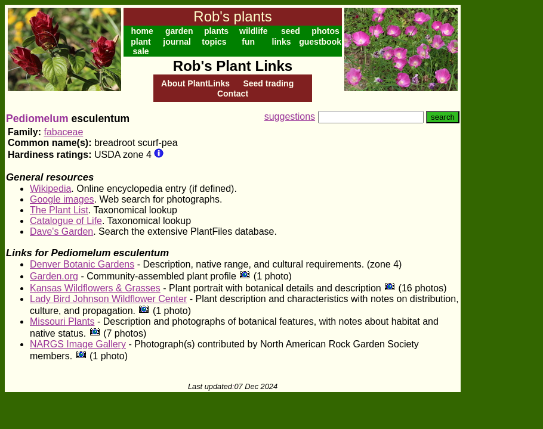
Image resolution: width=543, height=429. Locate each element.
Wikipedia (50, 189)
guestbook (320, 41)
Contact (232, 93)
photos (325, 31)
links (281, 41)
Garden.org (54, 276)
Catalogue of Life (66, 221)
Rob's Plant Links (232, 66)
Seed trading (268, 83)
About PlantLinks (195, 83)
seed (290, 31)
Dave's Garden (61, 231)
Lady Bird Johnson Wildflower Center (108, 299)
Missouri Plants (62, 321)
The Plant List (59, 210)
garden (179, 31)
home (142, 31)
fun (248, 41)
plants (216, 31)
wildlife (253, 31)
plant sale (140, 46)
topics (214, 41)
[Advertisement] (499, 183)
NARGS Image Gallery (78, 344)
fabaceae (63, 132)
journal (177, 41)
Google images (62, 199)
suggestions (289, 116)
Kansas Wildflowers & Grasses (95, 288)
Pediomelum (37, 119)
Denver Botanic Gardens (82, 264)
